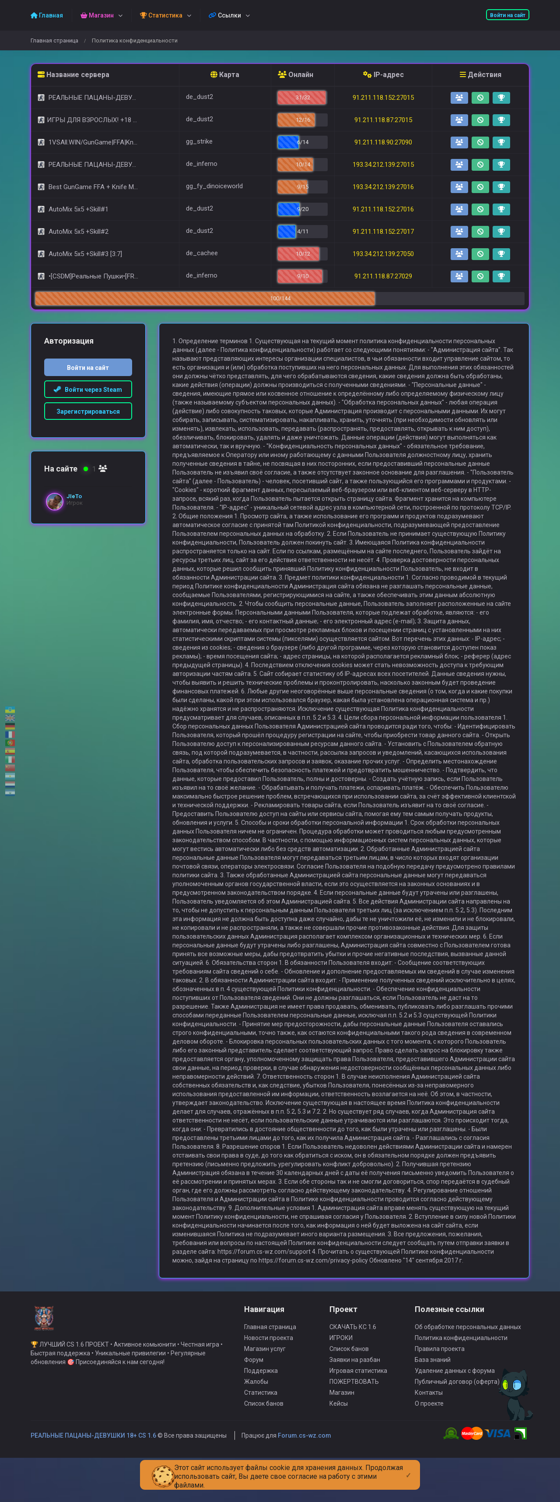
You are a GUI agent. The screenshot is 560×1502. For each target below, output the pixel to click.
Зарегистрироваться (88, 411)
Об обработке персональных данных (468, 1369)
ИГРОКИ (341, 1380)
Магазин (341, 1435)
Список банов (264, 1445)
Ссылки (225, 15)
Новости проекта (268, 1380)
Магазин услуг (265, 1391)
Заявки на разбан (354, 1402)
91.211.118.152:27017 (383, 232)
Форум (253, 1402)
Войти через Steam (88, 389)
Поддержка (261, 1413)
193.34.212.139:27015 (383, 165)
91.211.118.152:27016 (383, 209)
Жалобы (256, 1424)
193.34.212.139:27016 (383, 187)
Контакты (429, 1435)
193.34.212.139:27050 (383, 254)
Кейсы (338, 1445)
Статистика (260, 1435)
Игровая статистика (358, 1413)
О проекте (429, 1445)
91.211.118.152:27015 (383, 98)
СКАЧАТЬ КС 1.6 (352, 1369)
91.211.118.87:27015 (383, 120)
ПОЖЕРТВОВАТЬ (354, 1424)
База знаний (433, 1402)
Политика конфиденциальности (461, 1380)
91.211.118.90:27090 (383, 142)
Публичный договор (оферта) (457, 1424)
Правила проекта (440, 1391)
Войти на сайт (507, 15)
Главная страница (54, 40)
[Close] (408, 1468)
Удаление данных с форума (455, 1413)
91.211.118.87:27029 (383, 276)
